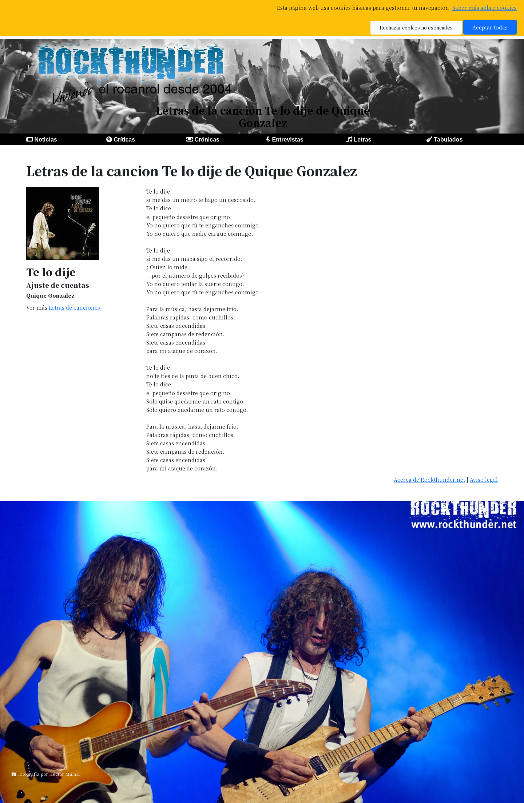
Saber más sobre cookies (484, 7)
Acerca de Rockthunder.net (429, 479)
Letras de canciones (74, 307)
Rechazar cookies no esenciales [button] (416, 27)
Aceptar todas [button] (490, 27)
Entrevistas (287, 139)
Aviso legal (484, 479)
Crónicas (206, 139)
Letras (362, 139)
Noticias (45, 139)
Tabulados (448, 139)
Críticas (124, 139)
